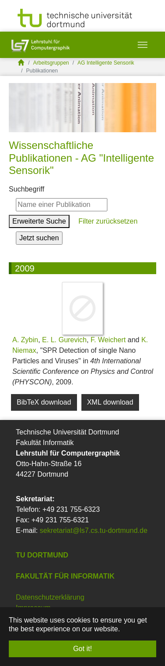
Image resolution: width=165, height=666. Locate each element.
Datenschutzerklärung (50, 597)
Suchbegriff (26, 189)
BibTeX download (44, 402)
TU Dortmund (42, 555)
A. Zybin (25, 340)
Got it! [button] (82, 648)
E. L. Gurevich (64, 340)
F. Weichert (108, 340)
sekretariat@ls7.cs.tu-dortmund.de (93, 530)
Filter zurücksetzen (107, 221)
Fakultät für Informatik (65, 576)
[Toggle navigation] (142, 44)
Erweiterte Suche (39, 221)
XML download (110, 402)
